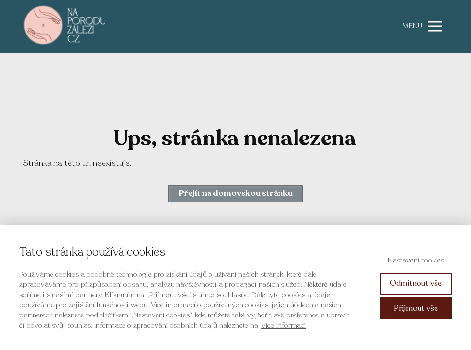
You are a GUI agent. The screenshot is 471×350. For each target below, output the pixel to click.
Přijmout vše (416, 308)
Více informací (283, 325)
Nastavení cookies (416, 260)
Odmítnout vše (416, 283)
